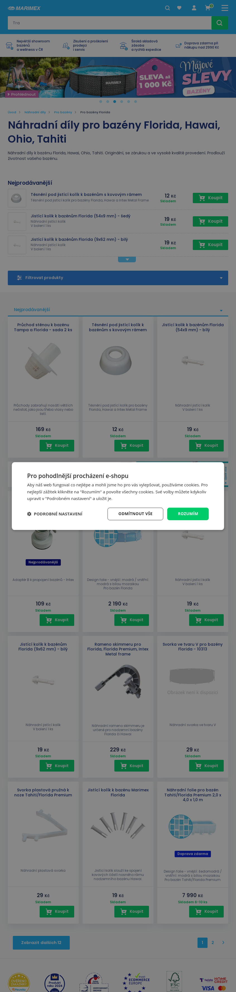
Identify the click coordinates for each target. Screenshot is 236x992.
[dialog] (118, 496)
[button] (54, 514)
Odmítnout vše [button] (136, 513)
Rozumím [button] (188, 513)
